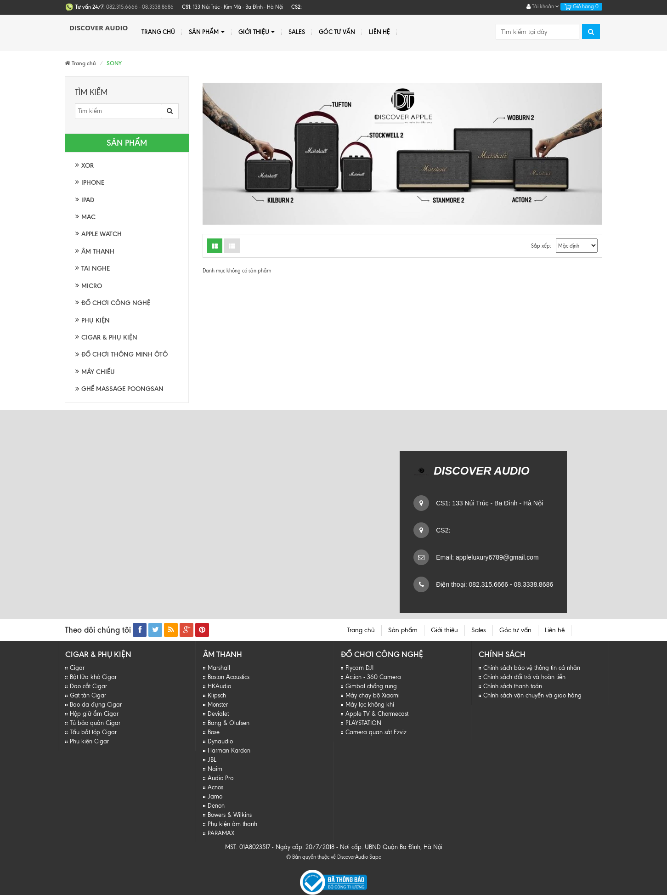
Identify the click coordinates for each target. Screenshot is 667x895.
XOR (87, 166)
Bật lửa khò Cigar (93, 677)
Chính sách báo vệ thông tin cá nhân (531, 667)
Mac (88, 217)
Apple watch (101, 234)
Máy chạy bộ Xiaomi (372, 695)
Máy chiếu (98, 372)
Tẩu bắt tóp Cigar (93, 732)
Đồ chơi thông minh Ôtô (121, 354)
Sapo (375, 857)
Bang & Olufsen (228, 722)
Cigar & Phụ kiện (109, 337)
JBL (212, 759)
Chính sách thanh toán (512, 686)
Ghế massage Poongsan (119, 389)
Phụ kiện (95, 320)
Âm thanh (97, 251)
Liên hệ (379, 31)
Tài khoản (542, 6)
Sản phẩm (206, 32)
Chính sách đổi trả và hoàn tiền (524, 677)
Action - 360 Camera (373, 677)
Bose (214, 732)
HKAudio (219, 686)
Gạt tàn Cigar (88, 695)
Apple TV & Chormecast (376, 713)
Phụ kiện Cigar (89, 741)
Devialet (218, 713)
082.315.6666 (488, 584)
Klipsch (217, 695)
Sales (296, 31)
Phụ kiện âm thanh (232, 824)
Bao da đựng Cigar (96, 704)
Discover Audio (98, 27)
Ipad (87, 200)
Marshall (219, 667)
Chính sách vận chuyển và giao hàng (532, 695)
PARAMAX (221, 833)
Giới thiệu (256, 32)
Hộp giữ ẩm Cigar (94, 713)
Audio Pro (220, 778)
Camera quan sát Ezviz (376, 732)
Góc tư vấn (337, 31)
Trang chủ (158, 31)
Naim (215, 768)
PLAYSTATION (363, 722)
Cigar (77, 667)
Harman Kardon (229, 750)
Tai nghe (95, 268)
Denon (216, 805)
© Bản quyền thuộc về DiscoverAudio (327, 857)
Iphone (92, 183)
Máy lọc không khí (369, 704)
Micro (91, 286)
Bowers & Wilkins (230, 814)
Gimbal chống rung (371, 686)
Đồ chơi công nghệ (115, 303)
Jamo (215, 796)
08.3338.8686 (533, 584)
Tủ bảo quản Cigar (95, 722)
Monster (218, 704)
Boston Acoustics (228, 677)
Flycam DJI (359, 667)
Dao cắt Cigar (88, 686)
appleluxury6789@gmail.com (496, 557)
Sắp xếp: (541, 246)
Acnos (215, 787)
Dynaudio (220, 741)
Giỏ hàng (581, 6)
